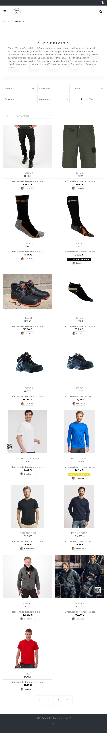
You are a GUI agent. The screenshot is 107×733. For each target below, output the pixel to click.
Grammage (45, 99)
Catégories (45, 88)
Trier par (7, 116)
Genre (77, 88)
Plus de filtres (87, 99)
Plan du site (53, 723)
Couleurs (9, 99)
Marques (9, 88)
